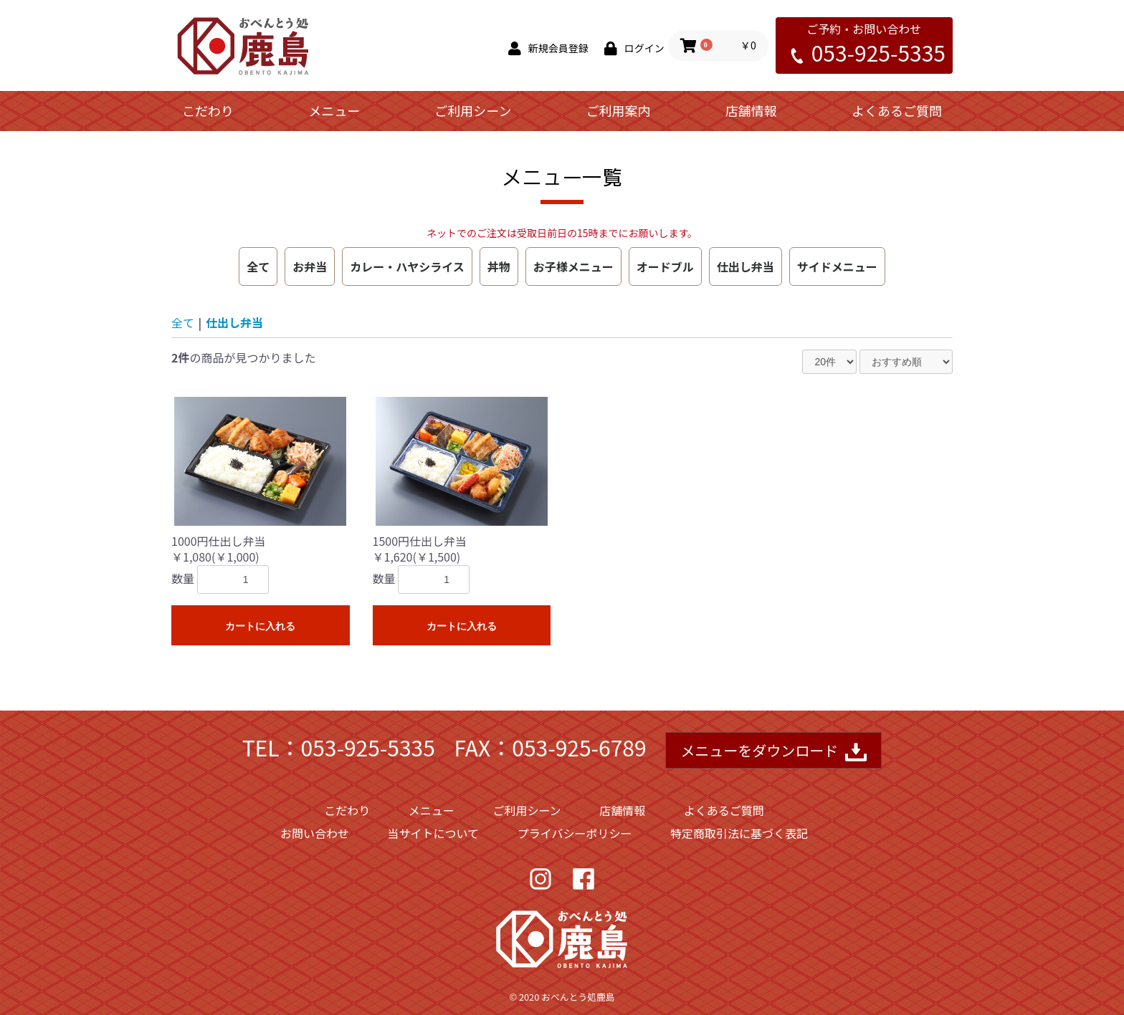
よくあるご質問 (897, 110)
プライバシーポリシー (575, 833)
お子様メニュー (573, 266)
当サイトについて (434, 833)
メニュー (334, 110)
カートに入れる (260, 626)
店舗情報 (751, 110)
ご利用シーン (472, 110)
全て (258, 266)
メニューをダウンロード (773, 752)
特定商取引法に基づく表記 (739, 833)
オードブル (665, 266)
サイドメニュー (837, 266)
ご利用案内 (618, 110)
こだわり (208, 110)
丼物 (498, 266)
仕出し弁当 (745, 266)
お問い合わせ (314, 833)
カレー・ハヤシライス (407, 266)
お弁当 (309, 266)
